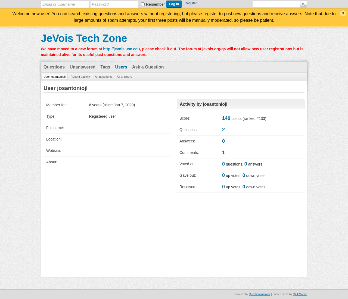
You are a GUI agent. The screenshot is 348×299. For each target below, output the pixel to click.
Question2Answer (259, 294)
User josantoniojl (55, 76)
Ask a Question (148, 67)
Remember (155, 4)
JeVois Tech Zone (84, 38)
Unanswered (82, 67)
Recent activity (80, 76)
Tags (105, 67)
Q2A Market (300, 294)
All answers (124, 76)
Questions (54, 67)
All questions (103, 76)
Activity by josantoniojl (203, 104)
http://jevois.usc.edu (121, 49)
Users (121, 67)
